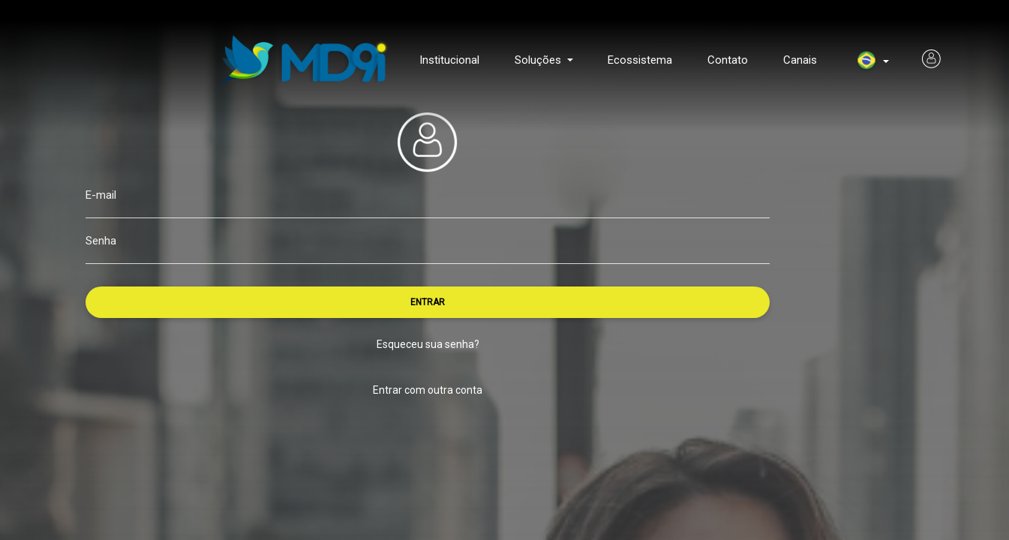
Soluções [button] (539, 60)
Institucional (449, 60)
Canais (800, 60)
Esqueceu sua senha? (428, 344)
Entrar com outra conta (427, 390)
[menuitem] (866, 62)
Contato (727, 60)
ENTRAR (427, 302)
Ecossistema (640, 60)
